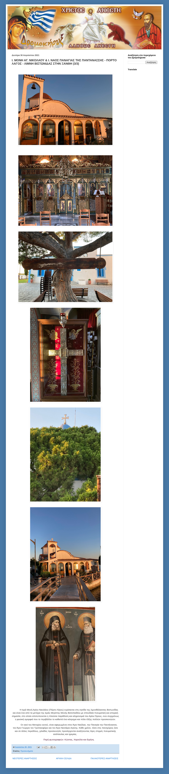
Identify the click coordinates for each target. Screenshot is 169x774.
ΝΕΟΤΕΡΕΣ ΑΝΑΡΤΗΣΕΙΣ (24, 758)
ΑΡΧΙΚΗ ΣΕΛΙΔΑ (63, 758)
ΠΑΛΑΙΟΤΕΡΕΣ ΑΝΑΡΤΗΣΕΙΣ (104, 758)
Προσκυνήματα (27, 751)
